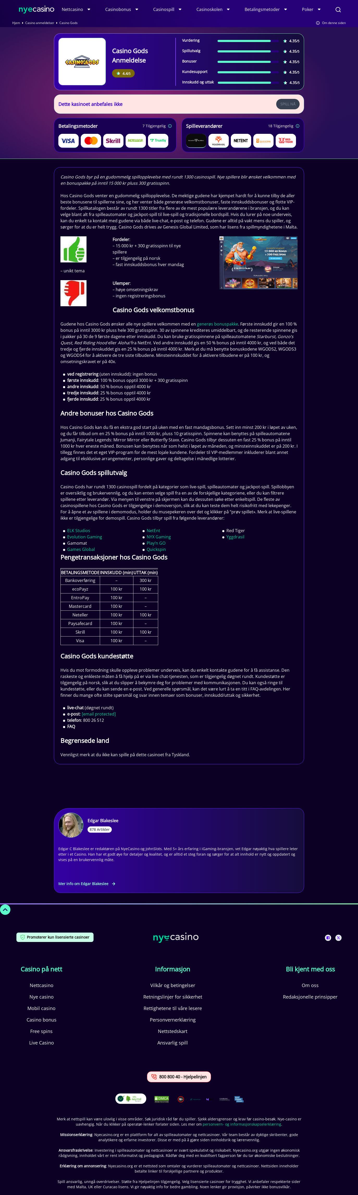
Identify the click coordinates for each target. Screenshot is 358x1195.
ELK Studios (78, 530)
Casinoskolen (209, 9)
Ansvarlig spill (172, 1043)
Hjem (16, 23)
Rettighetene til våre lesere (173, 1008)
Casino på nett (41, 969)
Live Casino (41, 1043)
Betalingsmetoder (262, 9)
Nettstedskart (172, 1031)
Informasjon (172, 969)
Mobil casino (41, 1008)
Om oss (310, 985)
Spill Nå (287, 103)
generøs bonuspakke (217, 324)
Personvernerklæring (173, 1020)
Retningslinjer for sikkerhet (172, 997)
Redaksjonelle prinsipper (310, 997)
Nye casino (41, 997)
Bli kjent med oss (310, 969)
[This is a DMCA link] (161, 1099)
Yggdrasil (235, 537)
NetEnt (153, 530)
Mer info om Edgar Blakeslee (86, 883)
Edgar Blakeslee (103, 821)
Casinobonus (118, 9)
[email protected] (99, 714)
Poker (307, 9)
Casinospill (163, 9)
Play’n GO (156, 543)
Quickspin (156, 549)
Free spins (41, 1031)
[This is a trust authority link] (195, 1099)
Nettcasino (72, 9)
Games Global (81, 549)
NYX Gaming (159, 537)
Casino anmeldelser (39, 23)
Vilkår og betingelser (172, 985)
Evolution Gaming (84, 537)
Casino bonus (42, 1020)
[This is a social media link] (328, 938)
